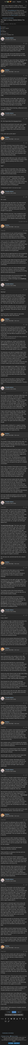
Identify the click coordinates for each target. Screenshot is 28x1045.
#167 (26, 289)
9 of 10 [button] (14, 1012)
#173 (26, 615)
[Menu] (2, 1)
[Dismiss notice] (25, 6)
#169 (26, 392)
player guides (14, 15)
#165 (26, 197)
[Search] (26, 1)
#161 (26, 43)
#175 (26, 703)
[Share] (24, 43)
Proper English (14, 1036)
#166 (26, 230)
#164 (26, 142)
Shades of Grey (5, 1036)
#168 (26, 324)
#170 (26, 439)
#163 (26, 118)
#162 (26, 75)
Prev (8, 1012)
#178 (26, 819)
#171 (26, 507)
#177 (26, 775)
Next (19, 1012)
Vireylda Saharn (5, 23)
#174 (26, 653)
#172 (26, 567)
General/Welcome (12, 10)
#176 (26, 727)
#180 (26, 951)
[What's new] (23, 1)
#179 (26, 884)
